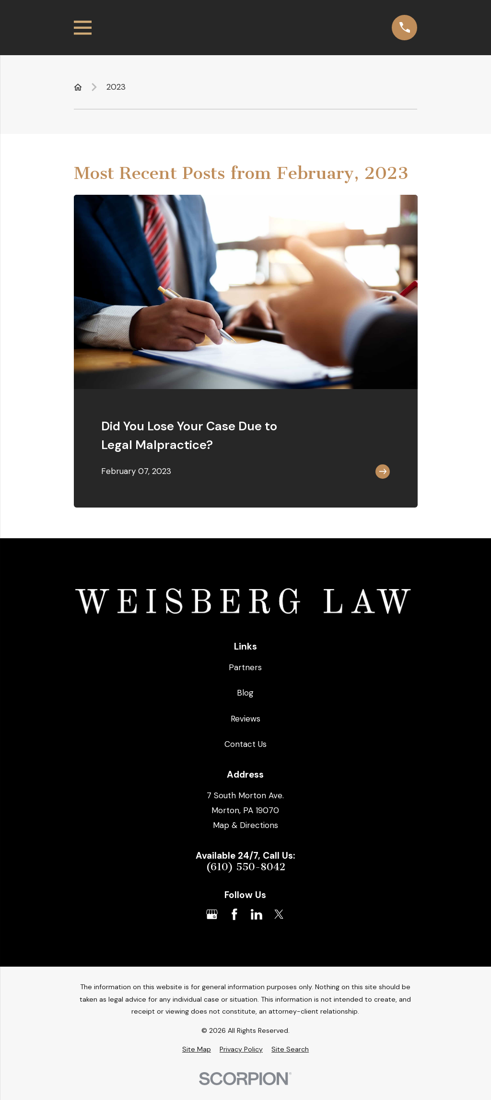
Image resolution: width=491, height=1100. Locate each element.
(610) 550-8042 (245, 867)
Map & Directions (245, 825)
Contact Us (245, 744)
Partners (245, 667)
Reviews (245, 718)
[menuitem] (196, 1049)
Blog (245, 692)
